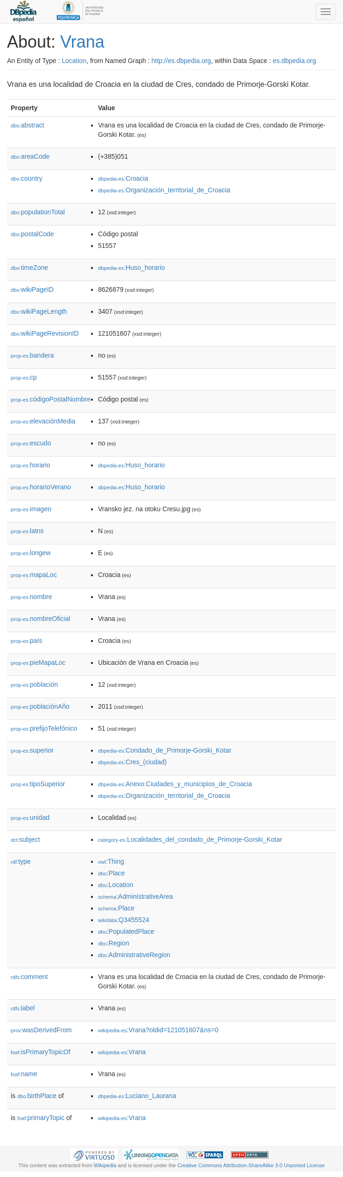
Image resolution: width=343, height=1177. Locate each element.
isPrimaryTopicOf (40, 1052)
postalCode (32, 234)
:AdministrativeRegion (134, 955)
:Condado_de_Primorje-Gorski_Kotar (164, 750)
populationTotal (38, 212)
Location (74, 60)
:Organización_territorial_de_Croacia (164, 190)
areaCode (30, 156)
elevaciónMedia (43, 421)
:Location (115, 884)
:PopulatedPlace (126, 931)
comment (29, 976)
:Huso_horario (131, 267)
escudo (31, 443)
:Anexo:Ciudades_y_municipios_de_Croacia (175, 784)
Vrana (82, 41)
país (26, 640)
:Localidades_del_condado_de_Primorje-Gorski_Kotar (190, 839)
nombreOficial (40, 618)
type (21, 861)
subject (25, 839)
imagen (31, 509)
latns (27, 531)
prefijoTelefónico (44, 728)
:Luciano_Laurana (137, 1095)
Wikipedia (105, 1165)
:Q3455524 (123, 919)
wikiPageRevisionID (45, 333)
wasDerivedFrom (41, 1030)
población (34, 684)
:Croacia (123, 178)
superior (32, 750)
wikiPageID (32, 289)
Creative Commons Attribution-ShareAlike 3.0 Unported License (251, 1165)
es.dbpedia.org (294, 60)
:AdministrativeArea (135, 896)
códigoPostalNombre (51, 399)
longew (30, 553)
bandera (32, 355)
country (26, 178)
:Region (113, 943)
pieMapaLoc (38, 662)
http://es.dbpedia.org (181, 60)
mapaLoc (34, 574)
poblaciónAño (40, 706)
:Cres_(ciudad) (132, 762)
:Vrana (122, 1052)
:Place (111, 873)
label (23, 1008)
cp (24, 377)
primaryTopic (40, 1117)
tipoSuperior (38, 784)
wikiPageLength (39, 311)
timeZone (29, 267)
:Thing (111, 861)
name (24, 1074)
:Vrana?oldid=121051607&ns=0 (158, 1030)
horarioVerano (41, 487)
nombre (31, 596)
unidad (30, 817)
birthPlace (36, 1095)
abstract (27, 125)
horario (30, 465)
